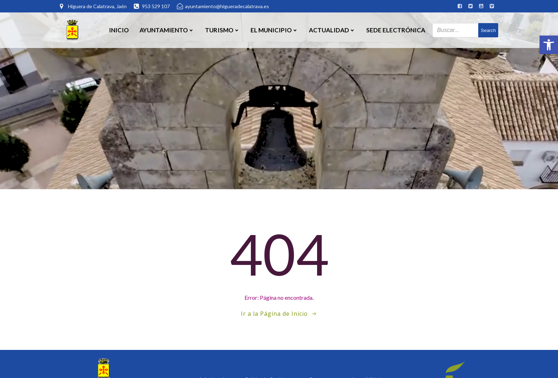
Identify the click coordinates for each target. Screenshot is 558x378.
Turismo (222, 30)
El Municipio (274, 30)
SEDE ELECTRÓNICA (395, 30)
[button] (548, 45)
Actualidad (332, 30)
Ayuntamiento (167, 30)
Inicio (119, 30)
